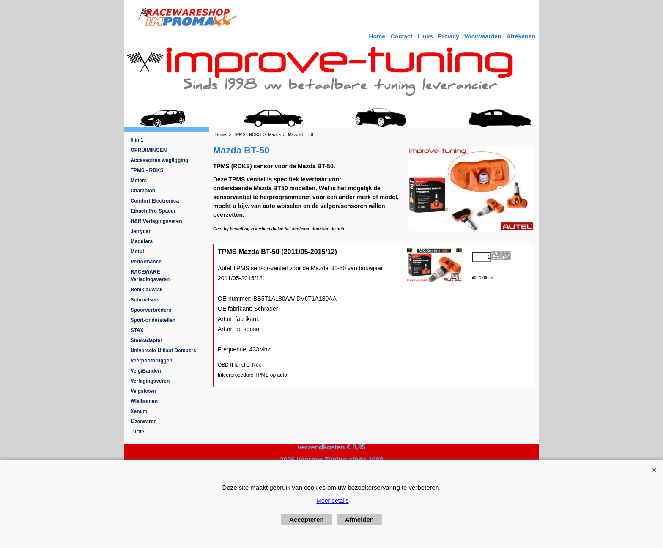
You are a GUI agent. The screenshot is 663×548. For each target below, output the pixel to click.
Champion (143, 191)
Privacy (448, 36)
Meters (139, 181)
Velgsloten (143, 391)
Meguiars (142, 241)
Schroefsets (145, 300)
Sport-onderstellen (153, 320)
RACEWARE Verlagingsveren (150, 275)
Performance (146, 262)
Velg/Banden (146, 371)
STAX (137, 330)
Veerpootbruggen (152, 361)
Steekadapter (146, 340)
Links (425, 36)
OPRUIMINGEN (149, 150)
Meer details (332, 500)
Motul (137, 252)
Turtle (137, 432)
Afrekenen (521, 36)
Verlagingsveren (150, 381)
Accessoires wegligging (160, 160)
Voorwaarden (482, 36)
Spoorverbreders (151, 310)
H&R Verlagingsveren (156, 221)
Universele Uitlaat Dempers (163, 350)
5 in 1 (137, 140)
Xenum (139, 411)
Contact (401, 36)
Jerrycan (141, 231)
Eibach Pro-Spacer (153, 211)
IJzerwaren (144, 422)
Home (377, 36)
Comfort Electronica (155, 201)
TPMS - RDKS (147, 170)
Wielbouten (144, 401)
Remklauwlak (147, 290)
